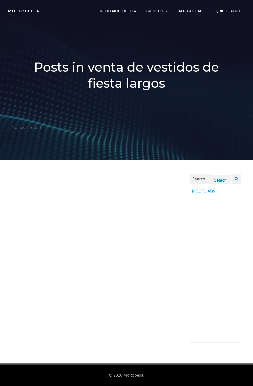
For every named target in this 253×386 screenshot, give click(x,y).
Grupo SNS (156, 11)
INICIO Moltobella (118, 11)
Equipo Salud (226, 11)
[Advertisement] (215, 268)
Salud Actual (190, 11)
